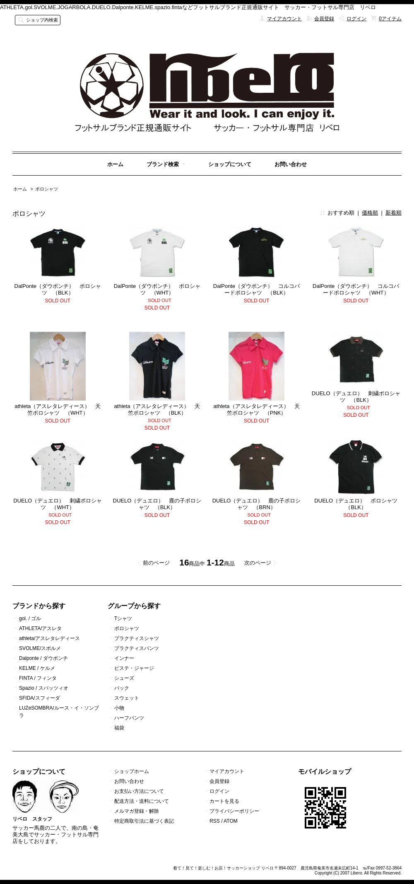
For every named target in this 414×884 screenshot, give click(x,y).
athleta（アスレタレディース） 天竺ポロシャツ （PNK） (257, 409)
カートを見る (224, 801)
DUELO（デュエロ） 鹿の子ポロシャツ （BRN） (256, 504)
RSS (214, 821)
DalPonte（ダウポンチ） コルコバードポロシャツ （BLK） (256, 289)
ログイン (356, 19)
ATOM (231, 821)
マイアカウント (284, 19)
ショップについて (229, 164)
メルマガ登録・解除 (136, 811)
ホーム (115, 164)
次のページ (257, 563)
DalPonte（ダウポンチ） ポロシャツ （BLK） (57, 289)
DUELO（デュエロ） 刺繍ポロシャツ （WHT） (57, 504)
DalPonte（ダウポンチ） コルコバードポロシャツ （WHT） (356, 289)
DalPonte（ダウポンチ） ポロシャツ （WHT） (157, 289)
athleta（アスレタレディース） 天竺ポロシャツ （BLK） (157, 409)
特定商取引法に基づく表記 (144, 821)
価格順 (370, 213)
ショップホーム (131, 771)
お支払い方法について (139, 791)
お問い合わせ (290, 164)
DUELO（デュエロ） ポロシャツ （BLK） (358, 504)
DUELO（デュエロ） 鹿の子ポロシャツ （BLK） (157, 504)
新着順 (393, 213)
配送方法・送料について (141, 801)
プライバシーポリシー (234, 811)
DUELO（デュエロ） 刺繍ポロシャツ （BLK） (356, 396)
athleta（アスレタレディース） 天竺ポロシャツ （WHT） (57, 409)
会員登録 (324, 19)
